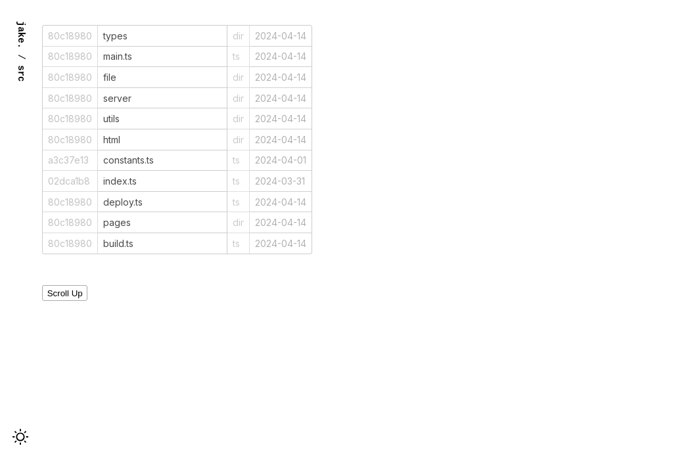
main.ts (117, 56)
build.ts (118, 243)
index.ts (120, 181)
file (109, 77)
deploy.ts (123, 202)
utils (111, 118)
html (111, 139)
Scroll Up (65, 293)
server (117, 98)
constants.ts (128, 160)
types (115, 35)
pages (117, 222)
